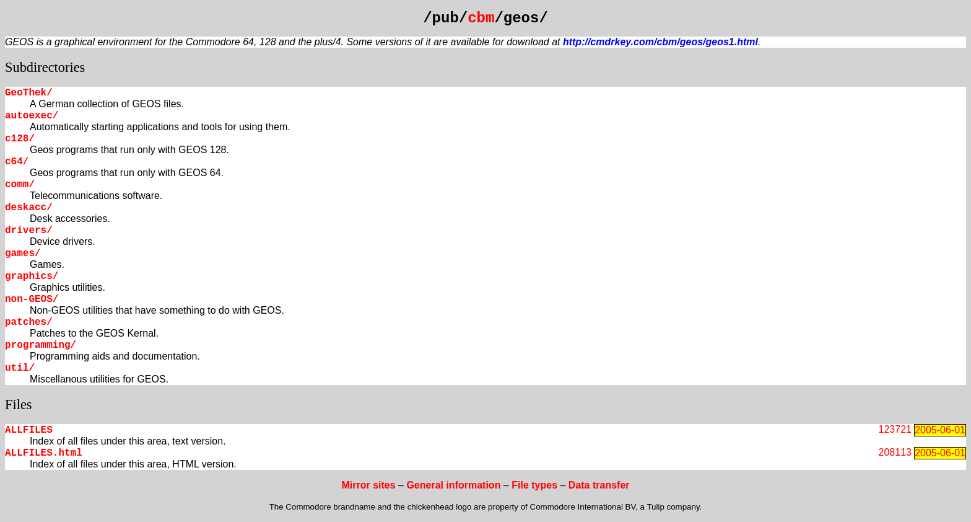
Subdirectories (45, 67)
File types (534, 485)
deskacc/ (29, 207)
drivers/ (29, 230)
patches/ (29, 322)
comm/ (20, 184)
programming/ (40, 345)
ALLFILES (29, 430)
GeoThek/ (29, 93)
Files (18, 404)
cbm (481, 18)
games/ (23, 253)
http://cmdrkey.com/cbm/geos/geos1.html (660, 42)
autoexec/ (31, 116)
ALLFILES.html (43, 453)
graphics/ (31, 276)
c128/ (20, 138)
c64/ (16, 161)
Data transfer (599, 485)
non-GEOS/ (31, 299)
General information (453, 485)
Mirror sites (368, 485)
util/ (20, 368)
